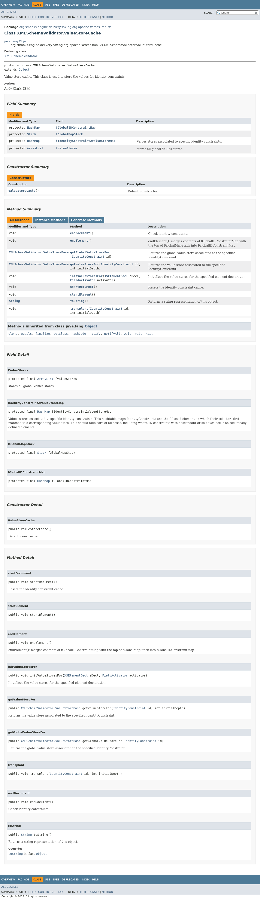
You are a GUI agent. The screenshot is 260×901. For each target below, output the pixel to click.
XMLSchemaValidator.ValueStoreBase (39, 252)
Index (86, 4)
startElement (81, 294)
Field (32, 17)
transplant (79, 308)
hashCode (79, 333)
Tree (56, 4)
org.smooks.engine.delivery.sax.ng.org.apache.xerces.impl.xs (65, 27)
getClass (61, 333)
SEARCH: (209, 12)
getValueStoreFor (84, 264)
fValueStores (67, 148)
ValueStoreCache (21, 190)
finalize (42, 333)
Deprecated (70, 4)
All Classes (9, 11)
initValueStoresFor (86, 276)
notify (95, 333)
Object (24, 69)
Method (57, 17)
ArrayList (35, 148)
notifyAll (112, 333)
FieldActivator (82, 280)
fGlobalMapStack (69, 134)
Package (23, 4)
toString (77, 301)
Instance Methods (50, 220)
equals (26, 333)
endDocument (80, 233)
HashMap (33, 127)
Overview (8, 4)
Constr (43, 17)
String (14, 301)
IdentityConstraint (88, 256)
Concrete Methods (86, 220)
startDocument (82, 286)
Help (95, 4)
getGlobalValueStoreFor (90, 252)
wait (127, 333)
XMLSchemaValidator (20, 56)
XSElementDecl (116, 276)
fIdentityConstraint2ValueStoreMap (85, 141)
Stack (31, 134)
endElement (79, 240)
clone (12, 333)
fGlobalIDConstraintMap (76, 127)
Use (47, 4)
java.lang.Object (16, 41)
